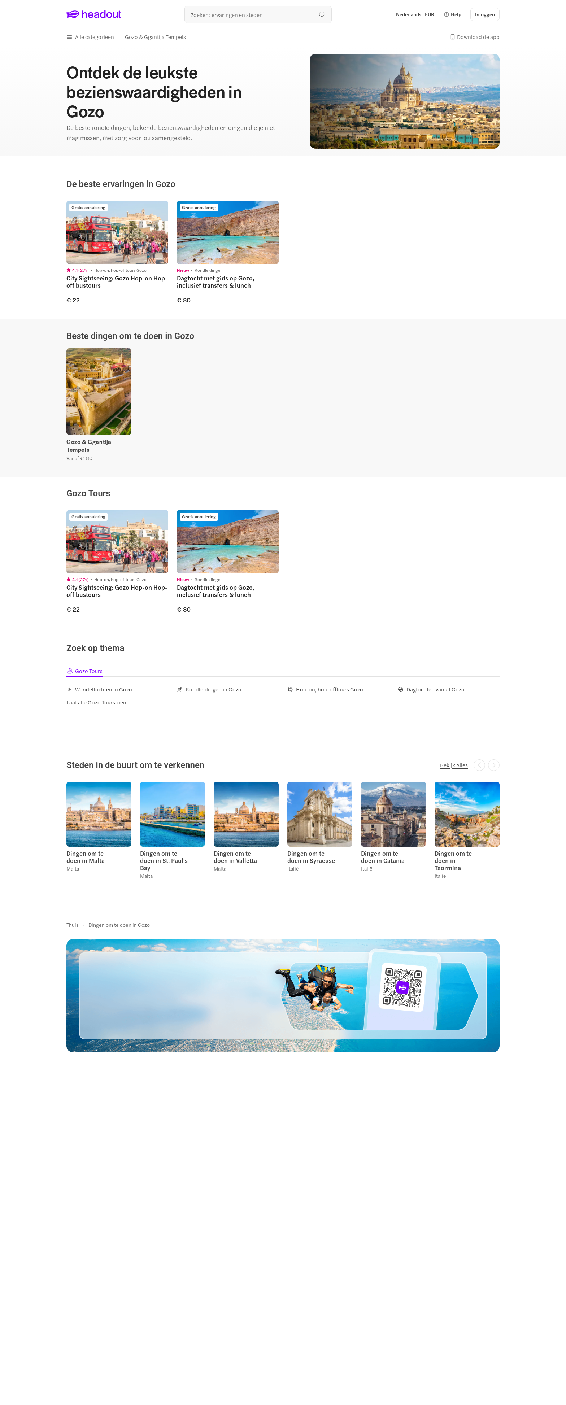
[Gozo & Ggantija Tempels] (155, 37)
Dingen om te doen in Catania (383, 857)
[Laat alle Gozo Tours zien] (96, 702)
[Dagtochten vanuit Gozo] (431, 689)
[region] (283, 252)
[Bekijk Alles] (454, 765)
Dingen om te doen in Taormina (453, 860)
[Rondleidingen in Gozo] (209, 689)
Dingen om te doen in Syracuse (311, 857)
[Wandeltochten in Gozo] (99, 689)
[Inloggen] (485, 14)
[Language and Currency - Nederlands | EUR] (415, 14)
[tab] (84, 671)
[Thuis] (72, 925)
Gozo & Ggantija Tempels (89, 446)
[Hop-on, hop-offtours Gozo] (325, 689)
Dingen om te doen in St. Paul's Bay (164, 860)
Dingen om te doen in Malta (85, 857)
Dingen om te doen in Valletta (235, 857)
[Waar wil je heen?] (258, 14)
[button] (452, 14)
